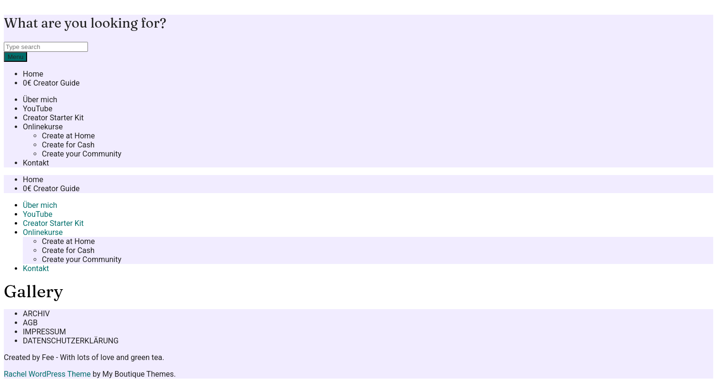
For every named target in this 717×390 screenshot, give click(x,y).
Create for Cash (68, 144)
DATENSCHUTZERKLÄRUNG (70, 340)
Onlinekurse (43, 126)
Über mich (40, 99)
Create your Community (81, 153)
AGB (30, 322)
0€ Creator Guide (51, 83)
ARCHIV (36, 313)
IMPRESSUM (44, 331)
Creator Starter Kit (53, 117)
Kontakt (36, 162)
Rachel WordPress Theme (47, 374)
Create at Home (68, 135)
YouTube (37, 108)
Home (33, 73)
